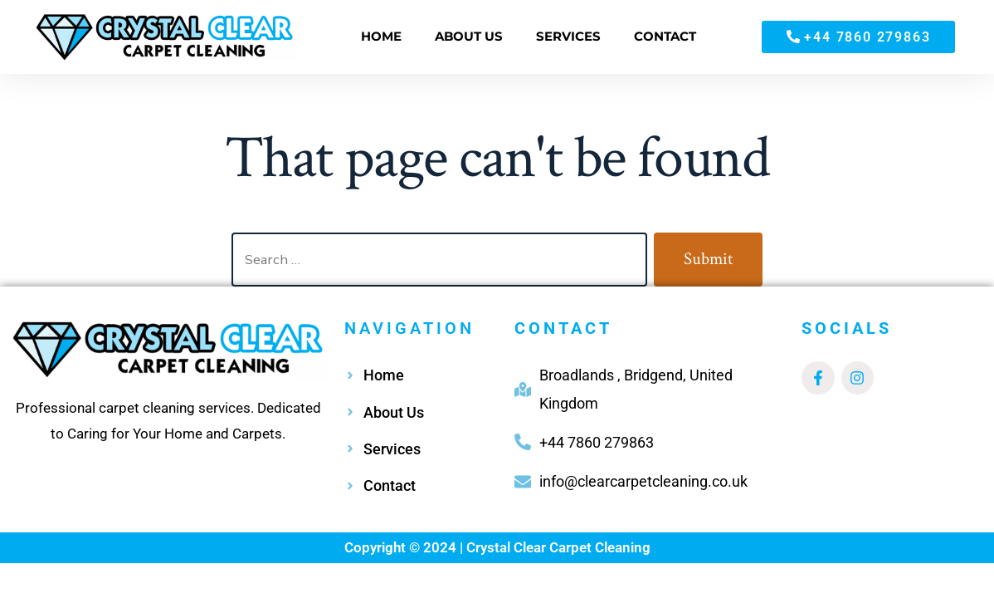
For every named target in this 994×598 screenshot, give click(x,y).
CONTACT (665, 36)
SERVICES (568, 36)
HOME (381, 36)
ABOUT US (469, 36)
